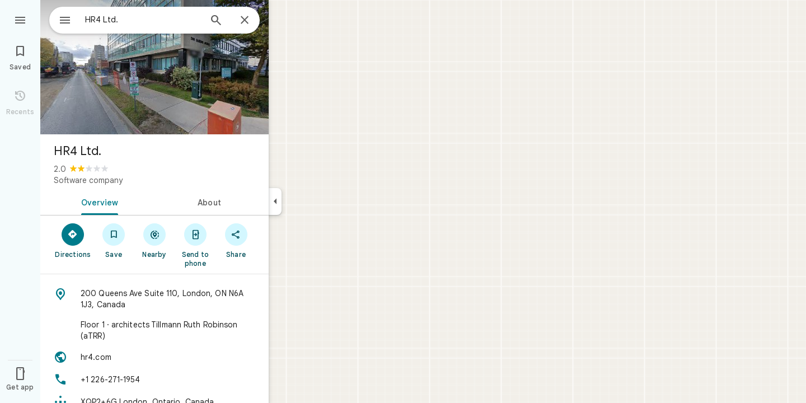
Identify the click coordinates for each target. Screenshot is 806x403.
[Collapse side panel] (275, 201)
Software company (88, 180)
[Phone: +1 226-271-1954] (154, 379)
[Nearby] (154, 240)
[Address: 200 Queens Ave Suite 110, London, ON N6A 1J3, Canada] (154, 299)
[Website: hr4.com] (154, 357)
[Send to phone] (195, 244)
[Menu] (20, 19)
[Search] (216, 21)
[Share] (235, 240)
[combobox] (131, 19)
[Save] (113, 240)
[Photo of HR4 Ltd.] (154, 67)
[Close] (244, 21)
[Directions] (73, 240)
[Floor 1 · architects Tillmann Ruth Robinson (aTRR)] (154, 330)
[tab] (97, 201)
